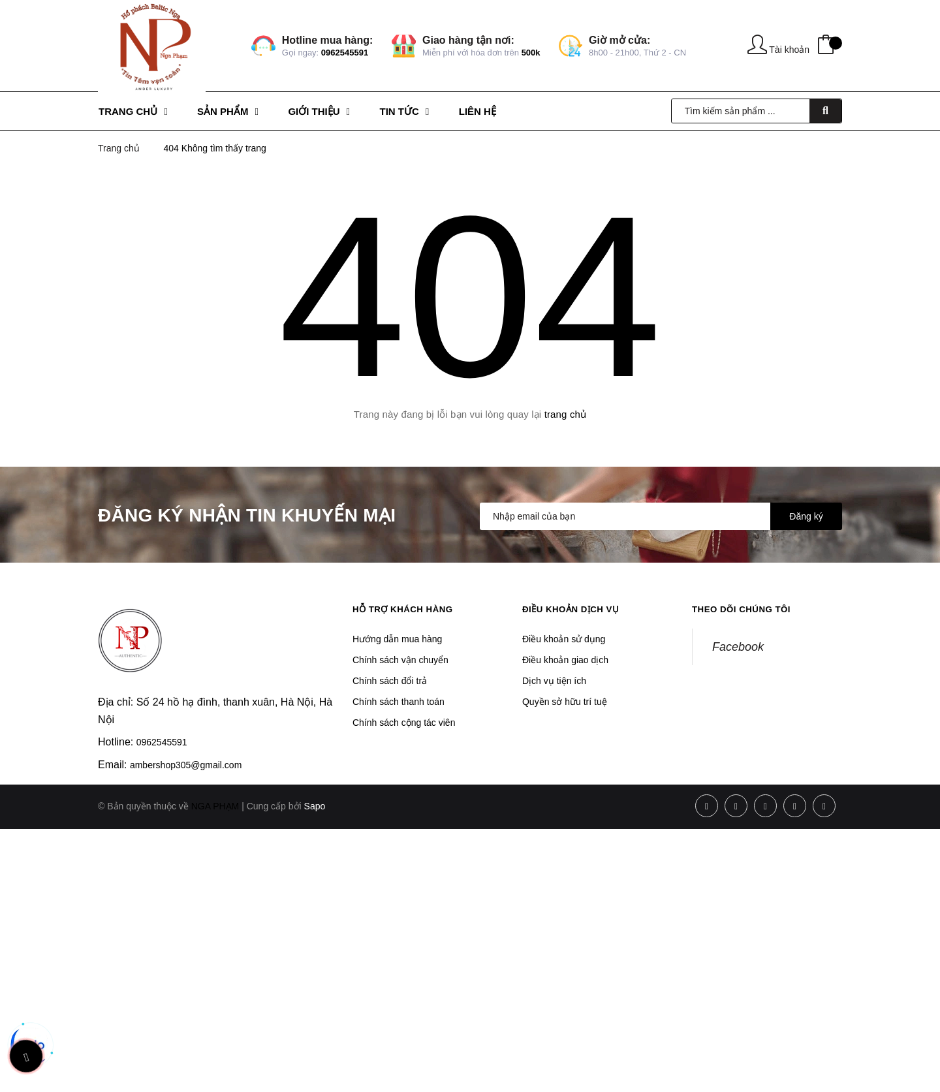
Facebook (738, 646)
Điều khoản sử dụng (563, 639)
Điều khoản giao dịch (565, 660)
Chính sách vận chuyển (400, 660)
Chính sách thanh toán (398, 701)
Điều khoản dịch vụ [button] (573, 609)
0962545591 (344, 52)
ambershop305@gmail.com (186, 765)
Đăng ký (805, 516)
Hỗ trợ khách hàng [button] (405, 609)
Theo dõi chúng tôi (744, 609)
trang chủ (565, 414)
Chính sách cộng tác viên (403, 722)
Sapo (315, 806)
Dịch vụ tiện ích (554, 681)
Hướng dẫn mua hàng (397, 639)
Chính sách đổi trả (389, 681)
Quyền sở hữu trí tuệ (564, 701)
